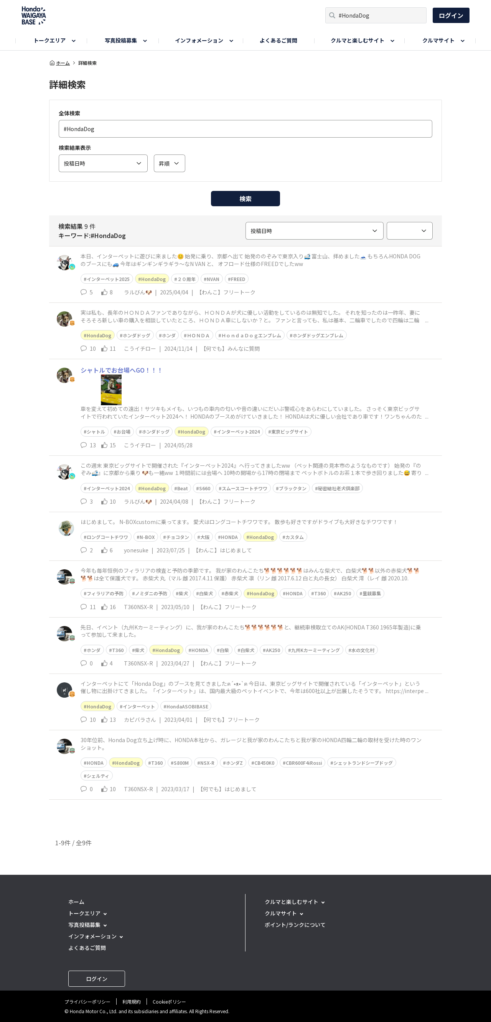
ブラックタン (292, 488)
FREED (238, 279)
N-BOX (147, 537)
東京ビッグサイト (289, 431)
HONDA (229, 537)
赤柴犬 (231, 593)
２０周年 (186, 279)
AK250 (344, 593)
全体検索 (69, 113)
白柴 (224, 650)
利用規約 (131, 1001)
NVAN (213, 279)
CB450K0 (264, 762)
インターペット (139, 706)
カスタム (294, 537)
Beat (182, 488)
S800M (181, 762)
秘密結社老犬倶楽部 (338, 488)
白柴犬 (206, 593)
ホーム (59, 63)
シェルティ (98, 775)
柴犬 (183, 593)
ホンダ (169, 335)
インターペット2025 (108, 279)
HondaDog (153, 279)
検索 (245, 198)
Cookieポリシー (169, 1001)
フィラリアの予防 (105, 593)
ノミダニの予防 (151, 593)
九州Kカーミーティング (315, 650)
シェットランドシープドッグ (363, 762)
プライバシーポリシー (87, 1001)
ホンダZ (234, 762)
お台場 (123, 431)
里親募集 (371, 593)
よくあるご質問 (278, 40)
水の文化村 (362, 650)
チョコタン (177, 537)
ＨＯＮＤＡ (198, 335)
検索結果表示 (75, 147)
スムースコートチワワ (244, 488)
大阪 (204, 537)
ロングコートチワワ (107, 537)
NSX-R (207, 762)
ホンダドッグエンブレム (318, 335)
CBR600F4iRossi (304, 762)
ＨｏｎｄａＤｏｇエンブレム (251, 335)
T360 (320, 593)
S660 (204, 488)
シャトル (96, 431)
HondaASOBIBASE (187, 706)
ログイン (451, 15)
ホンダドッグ (136, 335)
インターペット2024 (238, 431)
